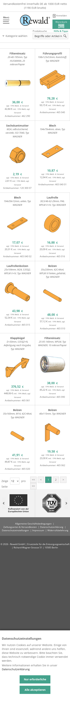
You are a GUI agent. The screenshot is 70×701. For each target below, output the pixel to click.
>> (33, 486)
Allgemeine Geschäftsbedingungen (33, 523)
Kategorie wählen (16, 36)
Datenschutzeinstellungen (15, 530)
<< (33, 479)
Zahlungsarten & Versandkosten (20, 527)
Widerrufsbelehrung (57, 530)
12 (12, 481)
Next (66, 503)
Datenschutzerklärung (51, 527)
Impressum (38, 530)
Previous (4, 503)
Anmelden (61, 15)
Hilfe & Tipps (61, 31)
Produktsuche (40, 31)
